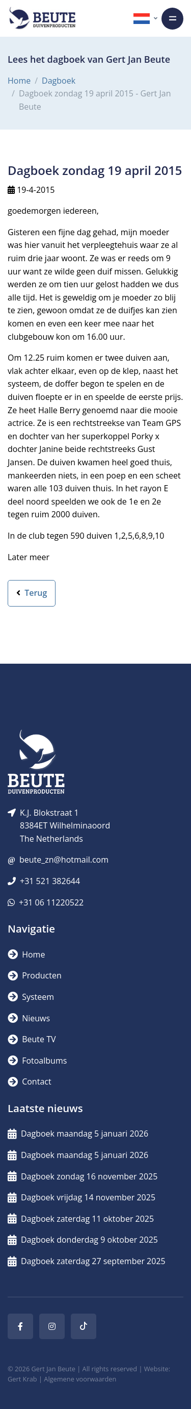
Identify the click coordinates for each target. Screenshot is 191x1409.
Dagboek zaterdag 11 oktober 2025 (81, 1218)
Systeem (31, 996)
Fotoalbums (37, 1060)
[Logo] (42, 18)
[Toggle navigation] (172, 19)
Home (19, 80)
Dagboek (58, 80)
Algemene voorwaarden (80, 1378)
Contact (29, 1081)
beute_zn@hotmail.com (63, 859)
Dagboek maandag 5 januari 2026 (78, 1133)
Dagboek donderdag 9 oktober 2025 (83, 1239)
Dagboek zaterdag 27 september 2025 (87, 1261)
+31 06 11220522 (51, 902)
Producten (35, 975)
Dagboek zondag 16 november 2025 (82, 1176)
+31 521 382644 (50, 881)
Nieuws (29, 1018)
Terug (31, 592)
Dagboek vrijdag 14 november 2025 (81, 1197)
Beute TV (32, 1039)
